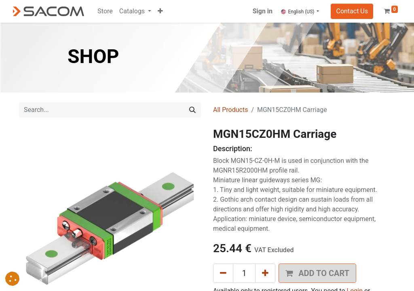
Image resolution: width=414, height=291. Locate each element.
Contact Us (352, 11)
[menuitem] (105, 11)
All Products (230, 110)
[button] (160, 11)
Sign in (262, 11)
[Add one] (265, 273)
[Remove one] (223, 273)
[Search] (192, 110)
